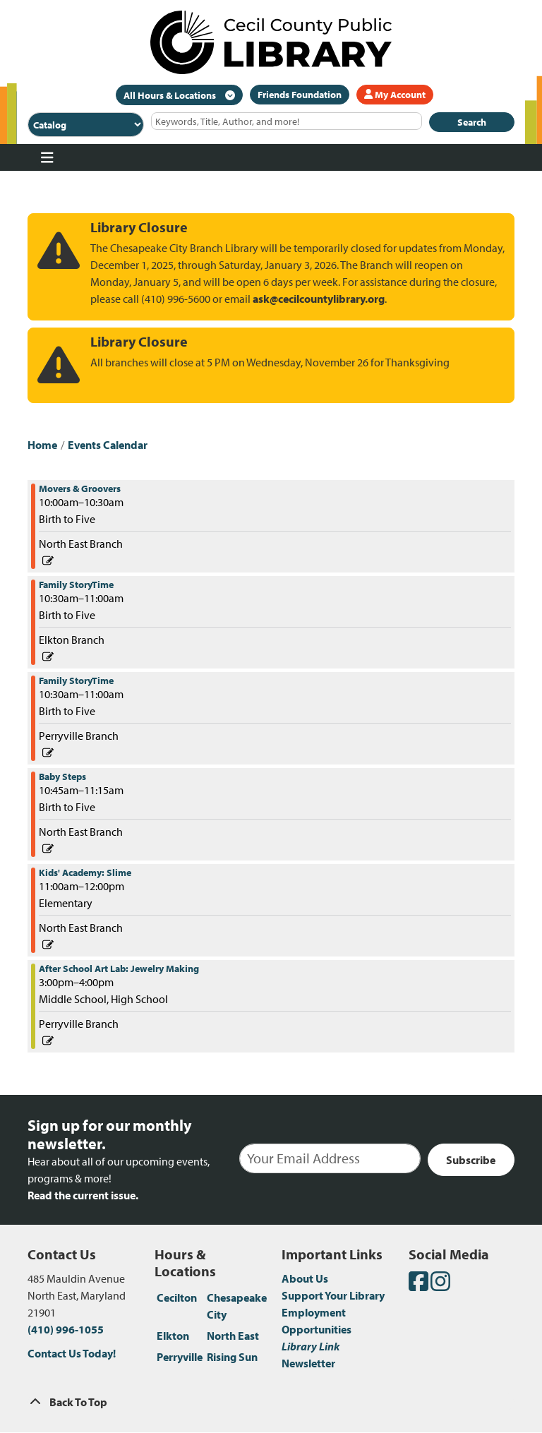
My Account (395, 94)
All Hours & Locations (171, 95)
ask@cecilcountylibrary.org (319, 299)
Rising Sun (232, 1357)
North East (233, 1336)
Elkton (173, 1336)
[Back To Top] (271, 1402)
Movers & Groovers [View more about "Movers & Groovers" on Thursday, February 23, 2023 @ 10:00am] (80, 488)
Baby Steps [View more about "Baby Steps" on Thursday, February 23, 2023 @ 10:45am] (62, 776)
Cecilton (177, 1297)
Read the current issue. (83, 1195)
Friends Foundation (300, 94)
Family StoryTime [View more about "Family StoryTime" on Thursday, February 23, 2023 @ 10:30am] (76, 584)
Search (471, 122)
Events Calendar (107, 445)
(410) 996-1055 (66, 1329)
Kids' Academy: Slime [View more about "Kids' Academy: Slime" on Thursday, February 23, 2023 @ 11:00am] (85, 872)
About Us (305, 1278)
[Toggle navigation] (47, 157)
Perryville (180, 1357)
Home (42, 445)
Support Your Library (333, 1295)
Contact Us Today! (72, 1353)
